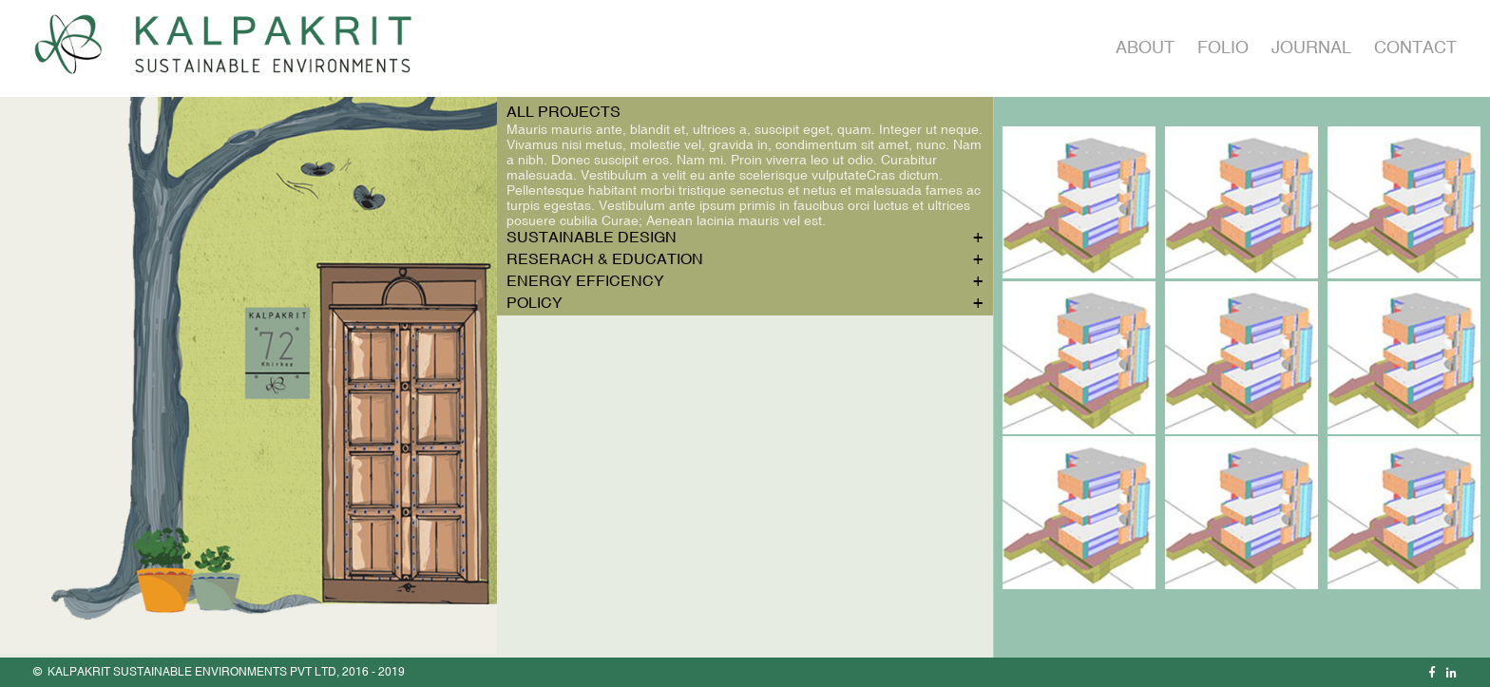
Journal (1311, 47)
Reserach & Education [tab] (604, 258)
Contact (1415, 47)
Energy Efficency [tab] (585, 280)
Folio (1223, 47)
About (1145, 47)
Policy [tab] (534, 302)
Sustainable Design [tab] (591, 236)
